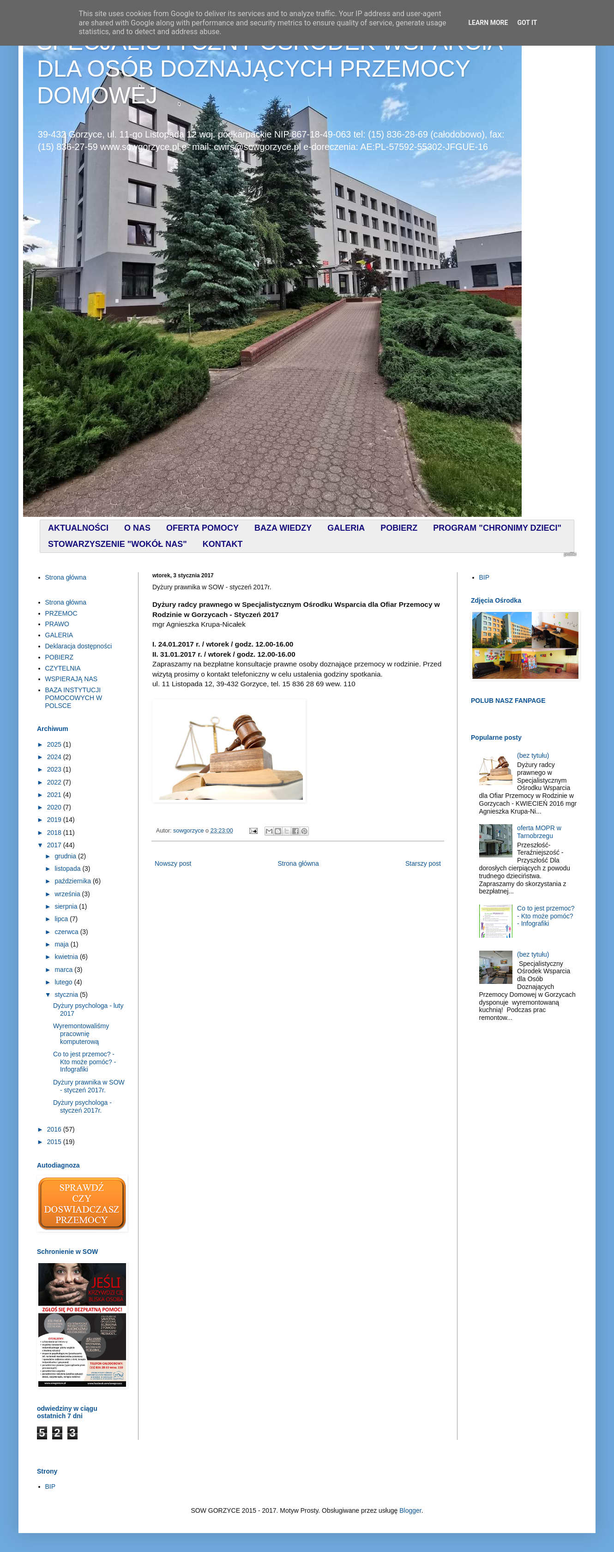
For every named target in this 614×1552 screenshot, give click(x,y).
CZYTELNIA (63, 668)
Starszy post (423, 863)
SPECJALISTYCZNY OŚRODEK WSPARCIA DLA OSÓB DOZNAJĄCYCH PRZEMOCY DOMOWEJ (269, 68)
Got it (527, 22)
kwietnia (66, 956)
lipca (62, 919)
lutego (64, 982)
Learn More (488, 22)
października (73, 881)
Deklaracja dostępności (78, 646)
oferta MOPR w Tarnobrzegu (539, 831)
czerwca (67, 931)
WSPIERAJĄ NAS (71, 679)
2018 (55, 832)
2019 (55, 819)
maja (62, 944)
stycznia (66, 994)
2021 (55, 794)
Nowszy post (173, 863)
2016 (55, 1129)
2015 (55, 1141)
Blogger (410, 1510)
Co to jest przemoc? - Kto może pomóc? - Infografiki (84, 1061)
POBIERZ (59, 657)
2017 (55, 845)
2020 (55, 807)
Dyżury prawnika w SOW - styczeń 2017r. (89, 1086)
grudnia (66, 856)
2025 (55, 744)
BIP (484, 577)
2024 (55, 757)
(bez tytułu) (533, 755)
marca (64, 969)
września (68, 894)
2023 (55, 769)
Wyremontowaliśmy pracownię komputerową (81, 1033)
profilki (570, 554)
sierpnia (66, 906)
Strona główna (298, 863)
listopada (68, 868)
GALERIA (59, 635)
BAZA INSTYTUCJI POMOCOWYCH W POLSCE (73, 697)
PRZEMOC (61, 613)
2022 (55, 782)
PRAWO (57, 624)
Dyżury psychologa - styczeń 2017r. (82, 1106)
